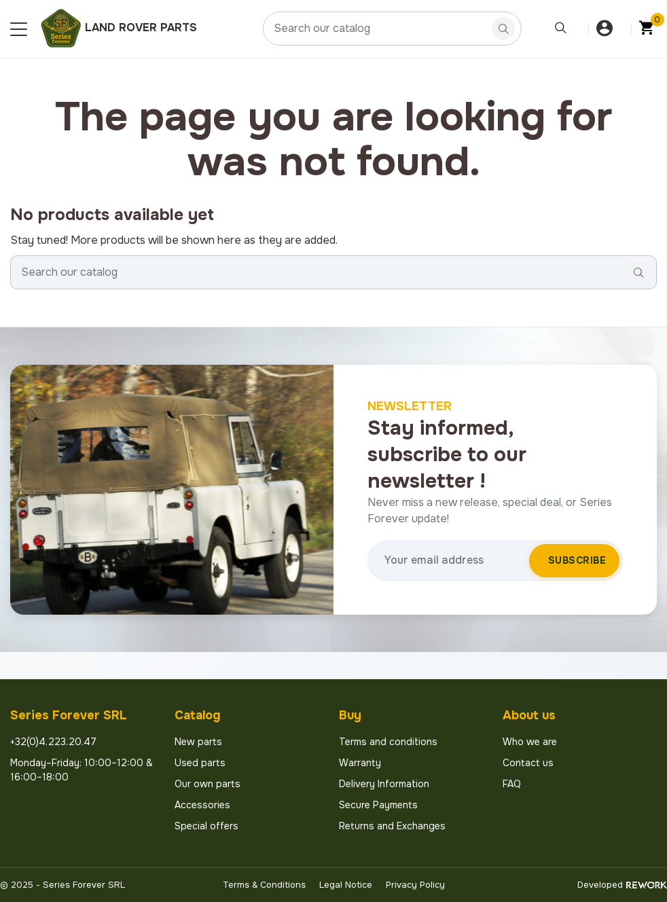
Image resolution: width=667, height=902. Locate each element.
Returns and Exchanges (392, 826)
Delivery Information (384, 784)
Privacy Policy (415, 884)
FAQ (512, 784)
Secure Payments (378, 805)
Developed (622, 884)
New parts (198, 742)
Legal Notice (345, 884)
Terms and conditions (388, 742)
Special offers (206, 826)
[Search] (392, 29)
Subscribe (577, 560)
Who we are (530, 742)
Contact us (528, 763)
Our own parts (207, 784)
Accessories (202, 805)
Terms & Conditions (264, 884)
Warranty (360, 763)
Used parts (200, 763)
